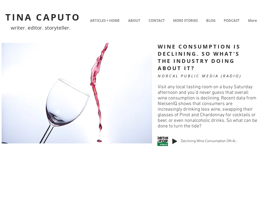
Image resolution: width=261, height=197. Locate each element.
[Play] (174, 141)
